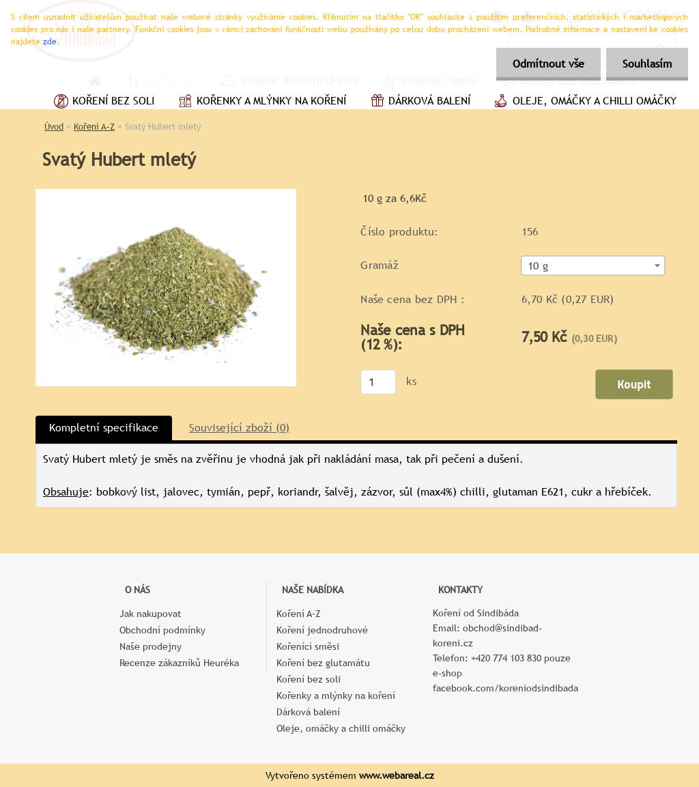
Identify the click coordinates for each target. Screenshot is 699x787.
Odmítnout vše (546, 63)
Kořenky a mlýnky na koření (260, 102)
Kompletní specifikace (103, 427)
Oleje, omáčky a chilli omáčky (583, 102)
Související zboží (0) (239, 427)
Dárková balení (418, 102)
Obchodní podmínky (162, 630)
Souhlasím (646, 63)
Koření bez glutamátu (323, 662)
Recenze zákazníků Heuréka (179, 662)
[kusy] (378, 381)
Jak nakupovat (150, 613)
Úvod (53, 126)
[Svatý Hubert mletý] (165, 194)
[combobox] (594, 266)
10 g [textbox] (538, 266)
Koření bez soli (102, 102)
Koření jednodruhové (322, 630)
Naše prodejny (150, 646)
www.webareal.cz (396, 775)
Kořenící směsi (307, 646)
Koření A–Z (94, 126)
